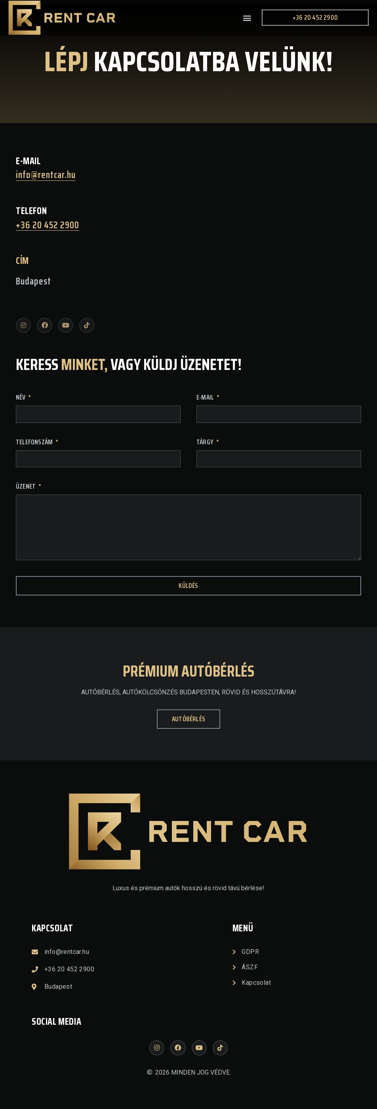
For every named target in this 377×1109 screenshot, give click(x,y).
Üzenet (26, 487)
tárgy (205, 443)
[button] (246, 17)
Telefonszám (35, 443)
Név (21, 398)
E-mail (205, 398)
